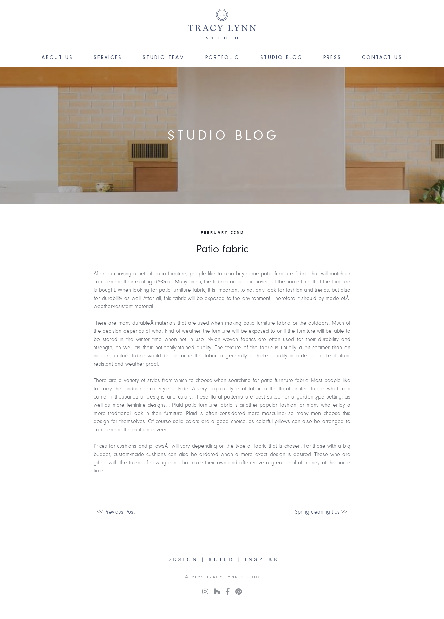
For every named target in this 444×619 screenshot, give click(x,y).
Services (108, 57)
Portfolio (222, 57)
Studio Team (164, 57)
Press (332, 57)
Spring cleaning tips (317, 512)
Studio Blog (281, 57)
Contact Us (382, 57)
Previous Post (119, 512)
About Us (57, 57)
